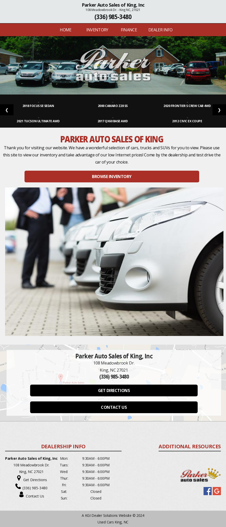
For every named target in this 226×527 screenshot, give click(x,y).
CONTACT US (114, 407)
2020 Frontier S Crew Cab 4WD (187, 106)
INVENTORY (97, 30)
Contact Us (35, 496)
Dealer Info (160, 30)
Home (65, 30)
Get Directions (35, 479)
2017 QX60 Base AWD (113, 121)
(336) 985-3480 (113, 16)
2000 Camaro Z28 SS (113, 106)
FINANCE (129, 30)
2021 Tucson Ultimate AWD (38, 121)
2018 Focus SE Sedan (38, 106)
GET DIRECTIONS (114, 390)
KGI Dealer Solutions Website (108, 515)
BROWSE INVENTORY (111, 176)
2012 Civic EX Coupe (187, 121)
